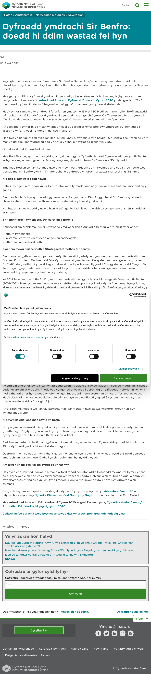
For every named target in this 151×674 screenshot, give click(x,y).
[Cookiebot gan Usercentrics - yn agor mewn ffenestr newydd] (137, 295)
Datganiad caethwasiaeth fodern (27, 655)
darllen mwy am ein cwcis (27, 337)
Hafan (8, 14)
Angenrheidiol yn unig (75, 378)
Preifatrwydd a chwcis (128, 648)
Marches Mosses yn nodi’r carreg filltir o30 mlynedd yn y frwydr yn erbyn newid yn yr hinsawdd (70, 550)
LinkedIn (114, 633)
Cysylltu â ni (39, 630)
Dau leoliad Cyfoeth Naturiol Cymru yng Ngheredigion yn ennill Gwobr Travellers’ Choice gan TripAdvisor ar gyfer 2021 (69, 544)
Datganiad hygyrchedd (18, 648)
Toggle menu (146, 5)
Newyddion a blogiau (51, 14)
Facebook (98, 633)
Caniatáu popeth (123, 378)
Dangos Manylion (128, 368)
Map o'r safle (79, 648)
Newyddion (76, 14)
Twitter (106, 633)
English (126, 5)
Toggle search (137, 5)
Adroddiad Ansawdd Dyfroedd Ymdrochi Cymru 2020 (76, 100)
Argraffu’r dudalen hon (133, 611)
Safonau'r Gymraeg (52, 648)
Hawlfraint (100, 648)
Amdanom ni (24, 14)
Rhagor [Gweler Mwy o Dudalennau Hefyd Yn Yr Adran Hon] (10, 558)
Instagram (123, 633)
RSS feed (131, 633)
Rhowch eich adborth (73, 611)
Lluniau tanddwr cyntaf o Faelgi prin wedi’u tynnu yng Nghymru (49, 554)
